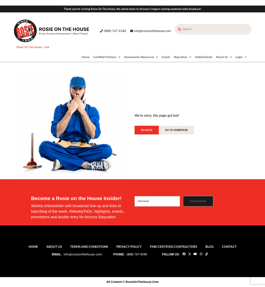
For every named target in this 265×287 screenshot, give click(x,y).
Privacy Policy (129, 246)
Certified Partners (106, 57)
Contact (229, 246)
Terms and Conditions (89, 246)
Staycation (182, 57)
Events (166, 57)
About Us (224, 57)
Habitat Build (203, 57)
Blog (209, 246)
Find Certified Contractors (173, 246)
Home (85, 57)
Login (241, 57)
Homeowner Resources (141, 57)
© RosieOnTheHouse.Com (141, 281)
